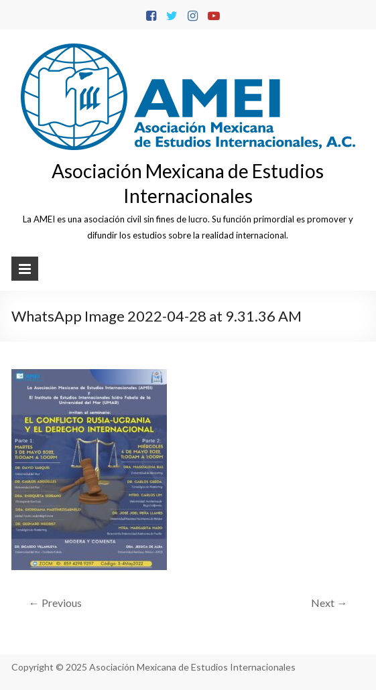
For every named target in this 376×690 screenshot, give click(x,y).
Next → (329, 602)
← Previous (55, 602)
